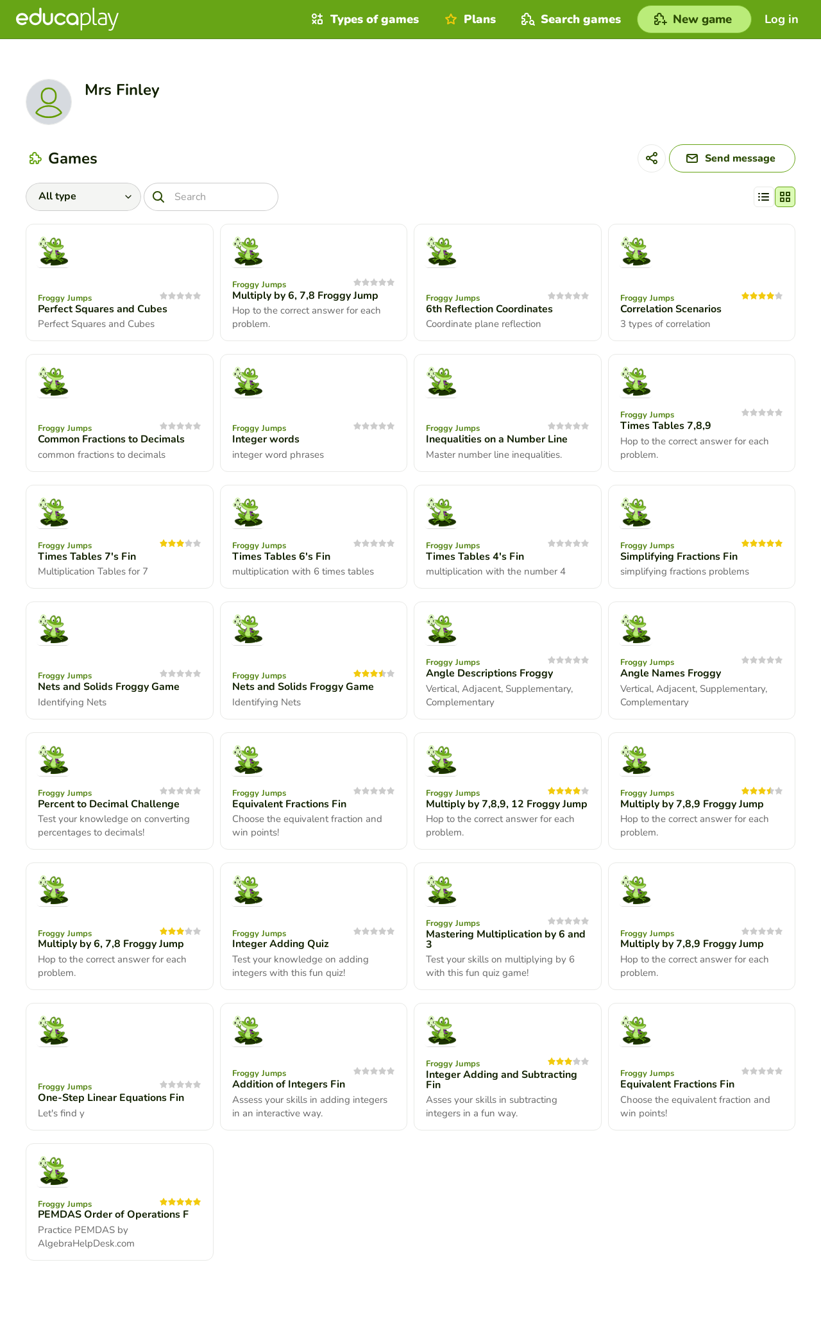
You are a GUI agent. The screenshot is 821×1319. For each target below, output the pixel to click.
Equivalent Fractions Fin (289, 804)
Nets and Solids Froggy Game (109, 687)
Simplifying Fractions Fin (679, 556)
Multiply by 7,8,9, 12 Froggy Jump (507, 804)
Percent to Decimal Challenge (109, 804)
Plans (468, 19)
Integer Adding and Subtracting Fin (501, 1080)
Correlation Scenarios (671, 309)
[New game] (694, 19)
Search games (569, 19)
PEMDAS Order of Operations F (113, 1214)
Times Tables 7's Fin (87, 556)
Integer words (266, 439)
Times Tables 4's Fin (475, 556)
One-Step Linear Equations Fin (111, 1098)
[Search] (211, 197)
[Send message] (732, 158)
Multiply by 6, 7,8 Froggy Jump (305, 295)
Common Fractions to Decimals (111, 439)
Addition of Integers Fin (288, 1084)
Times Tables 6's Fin (281, 556)
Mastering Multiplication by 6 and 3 (506, 939)
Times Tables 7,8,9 (665, 426)
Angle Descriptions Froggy (489, 673)
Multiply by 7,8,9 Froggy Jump (692, 804)
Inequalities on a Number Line (497, 439)
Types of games (363, 19)
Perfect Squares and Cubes (102, 309)
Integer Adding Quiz (280, 944)
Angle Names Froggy (670, 673)
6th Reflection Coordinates (489, 309)
